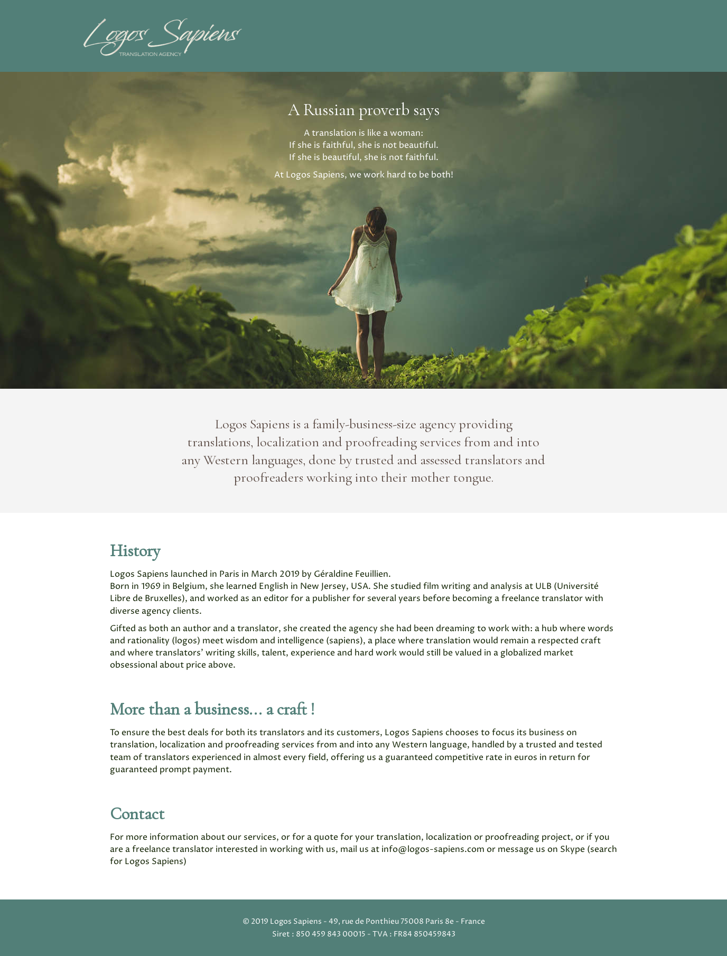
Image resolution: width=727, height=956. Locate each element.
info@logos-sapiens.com (432, 849)
